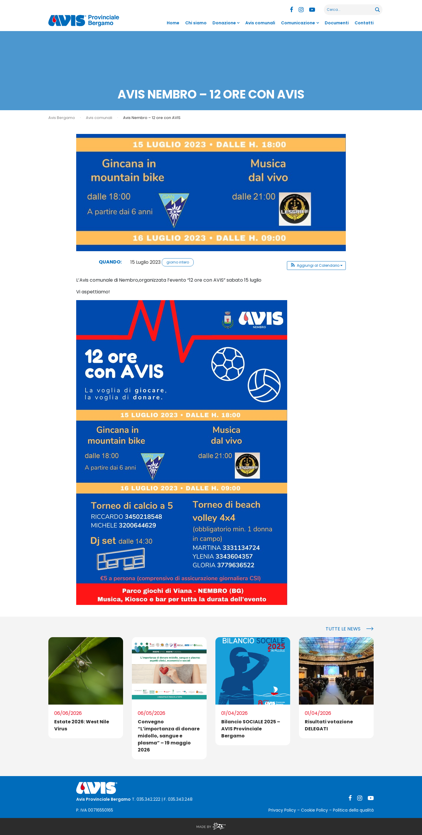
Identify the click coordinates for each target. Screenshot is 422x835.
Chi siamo (196, 23)
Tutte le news (343, 628)
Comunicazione (298, 23)
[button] (316, 265)
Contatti (364, 23)
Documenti (337, 23)
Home (173, 23)
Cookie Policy (314, 810)
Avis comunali (260, 23)
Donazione (224, 23)
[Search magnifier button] (377, 10)
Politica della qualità (353, 810)
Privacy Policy (282, 810)
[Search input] (350, 9)
